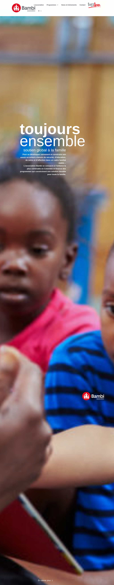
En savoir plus (44, 580)
